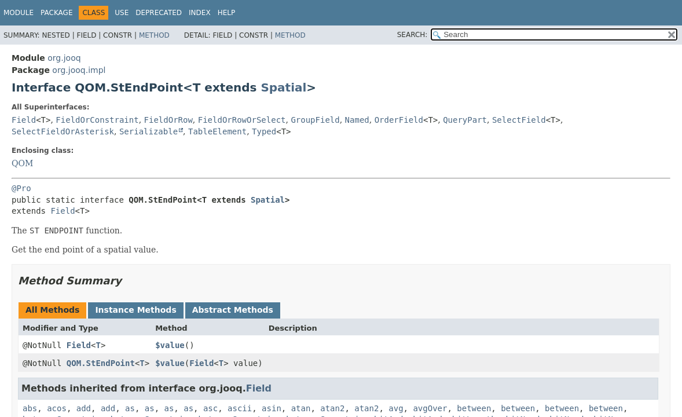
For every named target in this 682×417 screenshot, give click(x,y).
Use (122, 13)
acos (57, 408)
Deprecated (158, 13)
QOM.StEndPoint (101, 363)
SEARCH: (412, 35)
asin (271, 408)
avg (395, 408)
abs (30, 408)
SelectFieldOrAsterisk (63, 131)
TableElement (217, 131)
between (474, 408)
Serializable (148, 131)
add (83, 408)
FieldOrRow (168, 120)
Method (154, 35)
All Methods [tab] (52, 309)
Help (227, 13)
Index (200, 13)
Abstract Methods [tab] (232, 309)
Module (18, 13)
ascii (240, 408)
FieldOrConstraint (97, 120)
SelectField (519, 120)
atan (301, 408)
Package (56, 13)
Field (24, 120)
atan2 (332, 408)
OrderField (399, 120)
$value (170, 345)
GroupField (315, 120)
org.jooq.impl (78, 70)
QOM (22, 163)
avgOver (430, 408)
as (130, 408)
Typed (264, 131)
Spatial (283, 87)
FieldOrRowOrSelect (242, 120)
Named (357, 120)
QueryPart (465, 120)
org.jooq (63, 58)
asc (210, 408)
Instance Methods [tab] (135, 309)
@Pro (21, 188)
